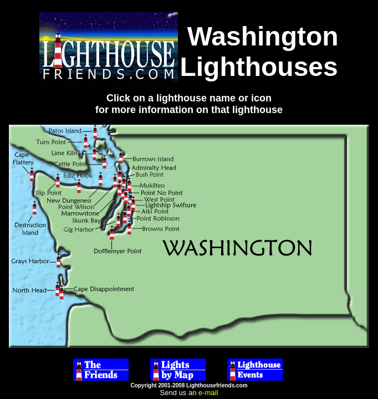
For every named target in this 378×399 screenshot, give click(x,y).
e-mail (208, 392)
